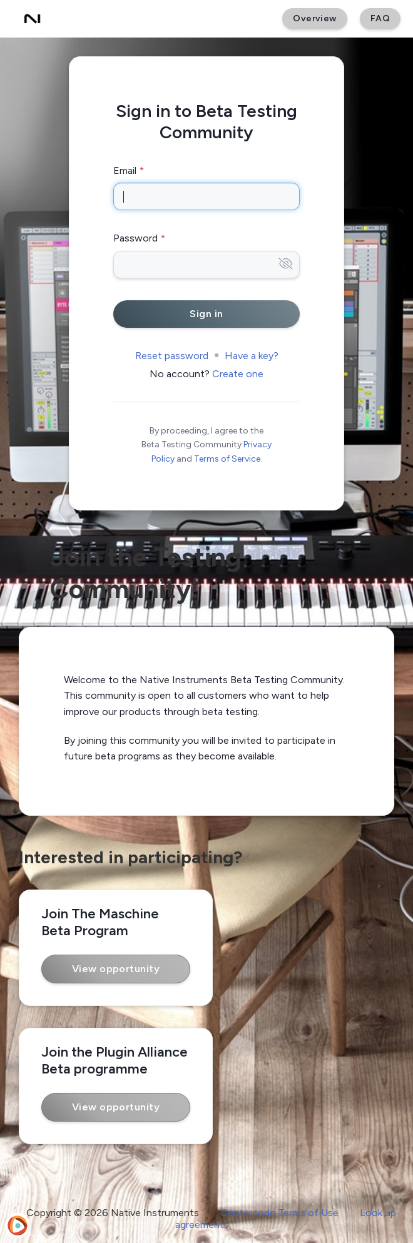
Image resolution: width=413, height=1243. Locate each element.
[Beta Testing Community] (32, 19)
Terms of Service (227, 459)
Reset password (171, 356)
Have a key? (251, 356)
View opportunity (116, 969)
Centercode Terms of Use (279, 1213)
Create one (237, 374)
